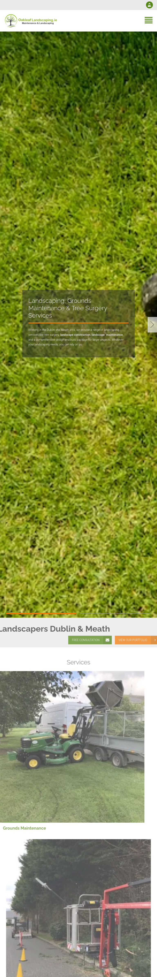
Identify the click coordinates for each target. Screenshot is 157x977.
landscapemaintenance (107, 334)
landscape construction (75, 334)
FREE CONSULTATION (92, 640)
